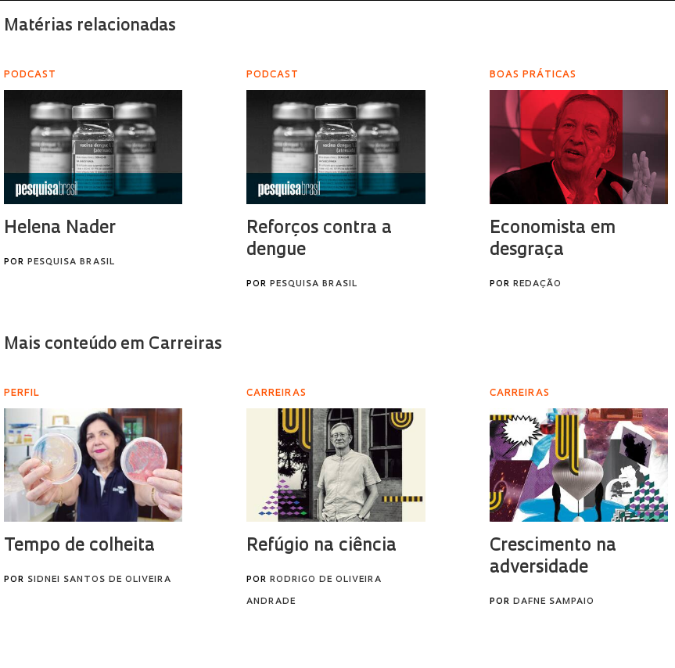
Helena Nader (60, 229)
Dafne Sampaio (553, 602)
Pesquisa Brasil (71, 262)
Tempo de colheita (79, 546)
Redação (537, 284)
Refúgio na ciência (321, 546)
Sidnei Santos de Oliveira (99, 580)
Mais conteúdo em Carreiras (113, 344)
